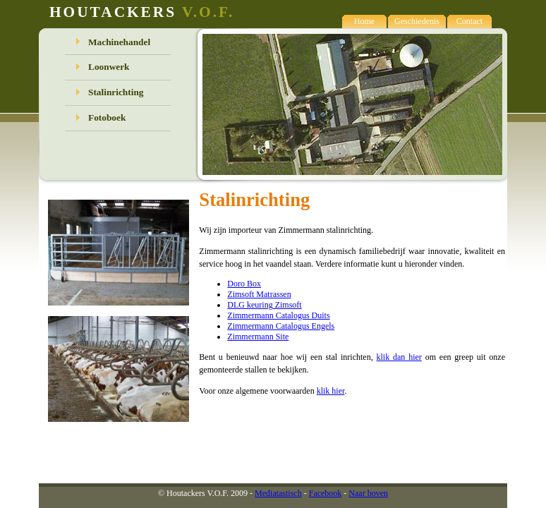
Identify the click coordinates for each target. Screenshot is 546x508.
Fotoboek (107, 117)
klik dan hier (398, 357)
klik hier (331, 391)
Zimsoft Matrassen (259, 294)
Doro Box (244, 284)
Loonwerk (109, 66)
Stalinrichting (116, 92)
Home (364, 21)
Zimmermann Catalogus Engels (280, 326)
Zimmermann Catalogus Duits (278, 315)
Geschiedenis (416, 21)
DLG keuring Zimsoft (264, 305)
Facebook (325, 493)
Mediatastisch (278, 493)
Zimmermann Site (258, 336)
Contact (469, 21)
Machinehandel (119, 42)
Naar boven (368, 493)
